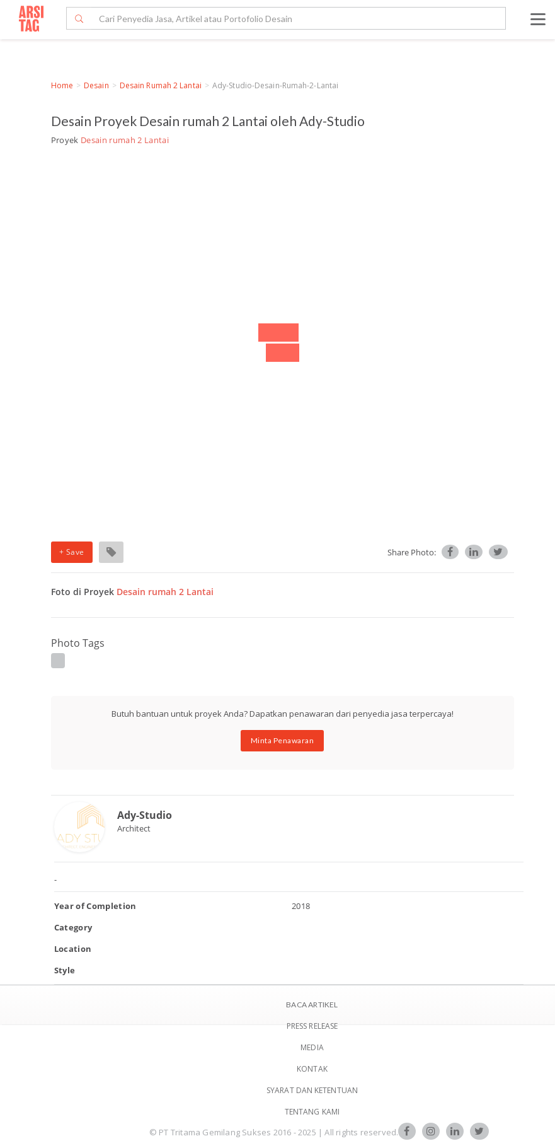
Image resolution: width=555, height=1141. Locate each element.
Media (312, 1047)
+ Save (71, 552)
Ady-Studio (144, 815)
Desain (96, 85)
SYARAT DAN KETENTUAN (312, 1090)
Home (62, 85)
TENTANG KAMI (312, 1111)
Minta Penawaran (282, 740)
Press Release (312, 1026)
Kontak (312, 1068)
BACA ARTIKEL (312, 1004)
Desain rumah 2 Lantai (161, 85)
